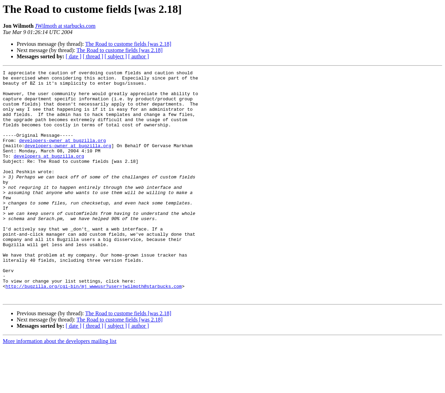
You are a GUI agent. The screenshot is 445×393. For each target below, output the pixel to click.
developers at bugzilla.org (49, 173)
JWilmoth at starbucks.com (65, 26)
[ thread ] (93, 56)
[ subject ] (116, 56)
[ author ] (138, 56)
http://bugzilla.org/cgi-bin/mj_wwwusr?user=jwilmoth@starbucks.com (94, 330)
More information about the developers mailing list (59, 387)
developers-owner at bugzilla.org (62, 155)
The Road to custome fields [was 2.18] (128, 44)
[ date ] (73, 56)
